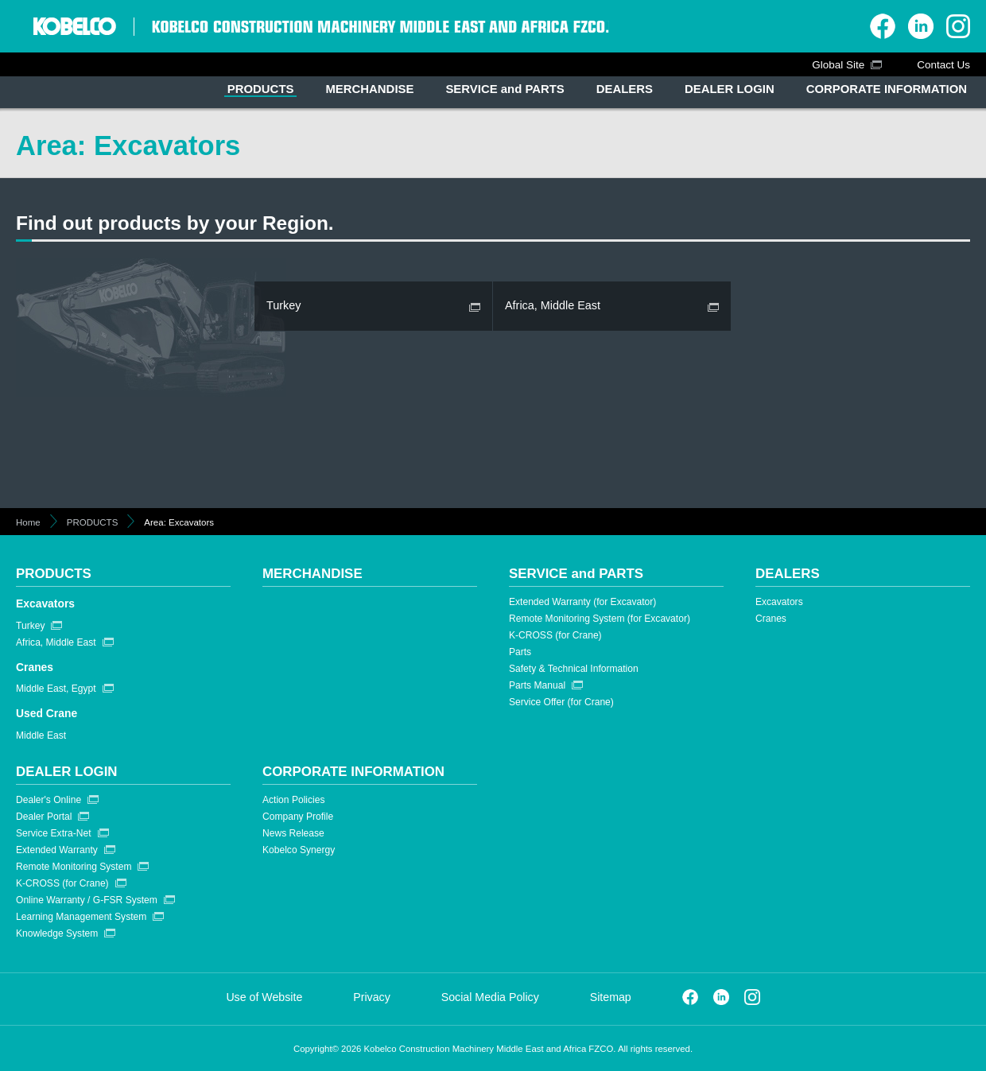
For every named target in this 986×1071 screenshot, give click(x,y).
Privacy (371, 997)
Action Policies (293, 799)
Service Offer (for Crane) (561, 702)
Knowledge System (57, 933)
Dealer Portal (44, 816)
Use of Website (264, 997)
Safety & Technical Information (574, 668)
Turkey (30, 625)
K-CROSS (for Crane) (555, 635)
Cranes (34, 667)
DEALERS (787, 573)
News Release (293, 833)
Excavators (45, 603)
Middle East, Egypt (56, 688)
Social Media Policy (490, 997)
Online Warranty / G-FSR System (86, 900)
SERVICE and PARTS (576, 573)
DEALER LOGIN (67, 771)
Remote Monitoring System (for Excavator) (599, 618)
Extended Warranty (57, 850)
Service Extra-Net (53, 833)
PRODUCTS (92, 522)
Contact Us (943, 65)
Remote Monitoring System (73, 866)
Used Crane (46, 713)
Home (28, 522)
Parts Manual (537, 685)
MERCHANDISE (312, 573)
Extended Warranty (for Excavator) (582, 601)
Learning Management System (81, 916)
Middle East (41, 735)
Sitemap (610, 997)
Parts (520, 652)
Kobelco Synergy (298, 850)
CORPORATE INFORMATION (353, 771)
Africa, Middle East (56, 642)
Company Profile (297, 816)
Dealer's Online (48, 799)
